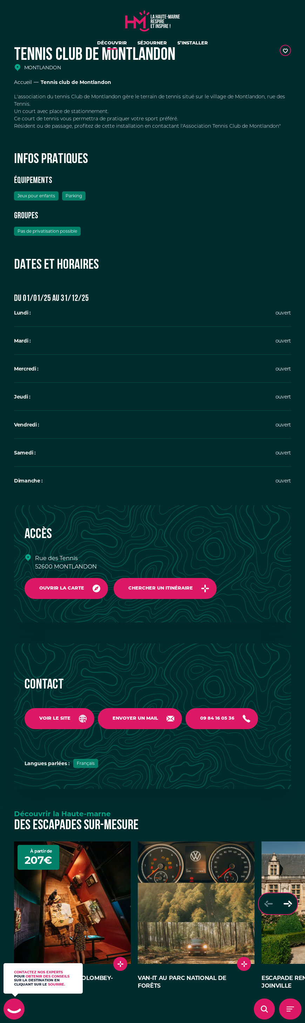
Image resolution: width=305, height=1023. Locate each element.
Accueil (23, 82)
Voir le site (54, 718)
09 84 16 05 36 (217, 718)
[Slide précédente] (268, 903)
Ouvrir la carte (61, 588)
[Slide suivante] (287, 903)
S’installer (192, 43)
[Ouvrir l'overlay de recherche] (264, 1009)
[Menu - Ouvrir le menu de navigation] (290, 1009)
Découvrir (112, 43)
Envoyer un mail (135, 718)
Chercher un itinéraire (160, 588)
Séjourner (152, 43)
